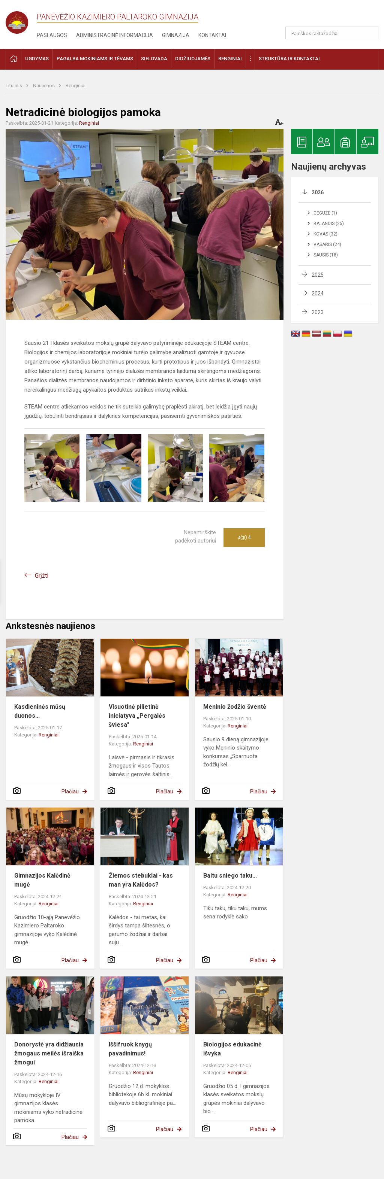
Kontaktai (212, 35)
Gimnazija (175, 35)
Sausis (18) (326, 255)
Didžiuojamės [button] (192, 58)
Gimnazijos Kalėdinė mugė (42, 880)
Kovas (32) (326, 234)
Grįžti (41, 575)
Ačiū (244, 538)
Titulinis (14, 85)
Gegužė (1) (325, 213)
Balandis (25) (329, 223)
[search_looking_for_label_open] (370, 33)
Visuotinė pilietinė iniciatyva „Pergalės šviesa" (137, 715)
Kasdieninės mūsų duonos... (39, 711)
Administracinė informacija (114, 35)
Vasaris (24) (327, 244)
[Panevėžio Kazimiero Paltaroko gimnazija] (21, 20)
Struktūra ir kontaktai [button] (289, 58)
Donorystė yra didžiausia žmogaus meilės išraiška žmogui (49, 1053)
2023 (318, 312)
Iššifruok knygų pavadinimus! (130, 1049)
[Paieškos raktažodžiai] (332, 33)
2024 (318, 294)
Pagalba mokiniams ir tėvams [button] (95, 58)
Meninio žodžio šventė (234, 706)
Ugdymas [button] (37, 58)
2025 (318, 275)
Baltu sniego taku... (230, 875)
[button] (327, 15)
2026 (318, 192)
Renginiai (76, 85)
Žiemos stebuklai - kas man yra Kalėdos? (141, 880)
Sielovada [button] (154, 58)
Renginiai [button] (230, 58)
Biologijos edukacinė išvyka (232, 1049)
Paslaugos (52, 35)
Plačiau (70, 791)
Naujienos (44, 85)
